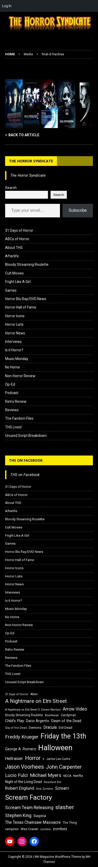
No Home (12, 367)
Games (11, 290)
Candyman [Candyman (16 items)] (68, 715)
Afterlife (12, 256)
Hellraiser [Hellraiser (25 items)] (14, 758)
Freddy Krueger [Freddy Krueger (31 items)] (22, 737)
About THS (14, 248)
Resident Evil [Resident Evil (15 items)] (52, 782)
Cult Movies (14, 273)
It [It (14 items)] (43, 759)
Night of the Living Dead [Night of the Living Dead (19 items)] (23, 782)
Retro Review (16, 401)
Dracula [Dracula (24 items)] (50, 727)
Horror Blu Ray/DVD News (25, 299)
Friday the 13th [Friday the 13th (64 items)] (63, 736)
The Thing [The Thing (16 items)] (70, 822)
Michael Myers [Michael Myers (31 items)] (45, 775)
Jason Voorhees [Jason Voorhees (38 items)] (24, 767)
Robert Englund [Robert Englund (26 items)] (19, 788)
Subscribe (78, 210)
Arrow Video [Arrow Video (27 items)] (75, 709)
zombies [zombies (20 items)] (60, 829)
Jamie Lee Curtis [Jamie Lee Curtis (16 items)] (58, 759)
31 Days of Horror (19, 230)
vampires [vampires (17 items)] (12, 829)
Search (11, 188)
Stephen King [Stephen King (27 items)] (18, 815)
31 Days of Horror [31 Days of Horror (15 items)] (16, 694)
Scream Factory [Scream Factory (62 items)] (28, 797)
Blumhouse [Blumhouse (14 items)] (52, 715)
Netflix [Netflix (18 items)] (78, 776)
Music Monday (16, 359)
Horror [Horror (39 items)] (33, 758)
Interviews (13, 342)
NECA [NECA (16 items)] (67, 776)
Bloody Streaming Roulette (26, 264)
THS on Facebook (26, 460)
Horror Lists (14, 324)
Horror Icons (14, 316)
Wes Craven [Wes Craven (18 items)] (29, 829)
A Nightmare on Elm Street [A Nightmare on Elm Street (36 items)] (36, 701)
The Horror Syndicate (31, 160)
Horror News (15, 333)
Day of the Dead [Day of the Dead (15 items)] (16, 727)
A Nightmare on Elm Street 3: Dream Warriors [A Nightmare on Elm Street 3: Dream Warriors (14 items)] (33, 709)
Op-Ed (10, 384)
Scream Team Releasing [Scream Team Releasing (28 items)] (29, 807)
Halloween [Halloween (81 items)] (55, 747)
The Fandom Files (19, 418)
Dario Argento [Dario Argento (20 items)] (37, 721)
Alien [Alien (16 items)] (34, 694)
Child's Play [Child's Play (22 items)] (14, 720)
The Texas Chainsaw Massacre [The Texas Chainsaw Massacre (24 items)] (33, 822)
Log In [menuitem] (6, 6)
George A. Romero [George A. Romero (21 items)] (20, 749)
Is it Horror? (14, 350)
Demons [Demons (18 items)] (35, 727)
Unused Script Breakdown (26, 436)
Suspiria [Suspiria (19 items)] (39, 816)
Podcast (11, 393)
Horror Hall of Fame (20, 307)
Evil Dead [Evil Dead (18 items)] (65, 727)
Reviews (12, 410)
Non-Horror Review (20, 376)
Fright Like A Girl (18, 282)
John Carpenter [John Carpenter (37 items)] (64, 767)
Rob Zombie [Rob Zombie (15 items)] (44, 788)
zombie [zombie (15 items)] (45, 829)
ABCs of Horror (17, 239)
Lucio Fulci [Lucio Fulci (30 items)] (16, 775)
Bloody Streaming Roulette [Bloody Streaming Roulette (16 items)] (24, 715)
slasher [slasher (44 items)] (64, 807)
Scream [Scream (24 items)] (62, 788)
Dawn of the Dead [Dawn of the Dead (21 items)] (66, 720)
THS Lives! (13, 427)
